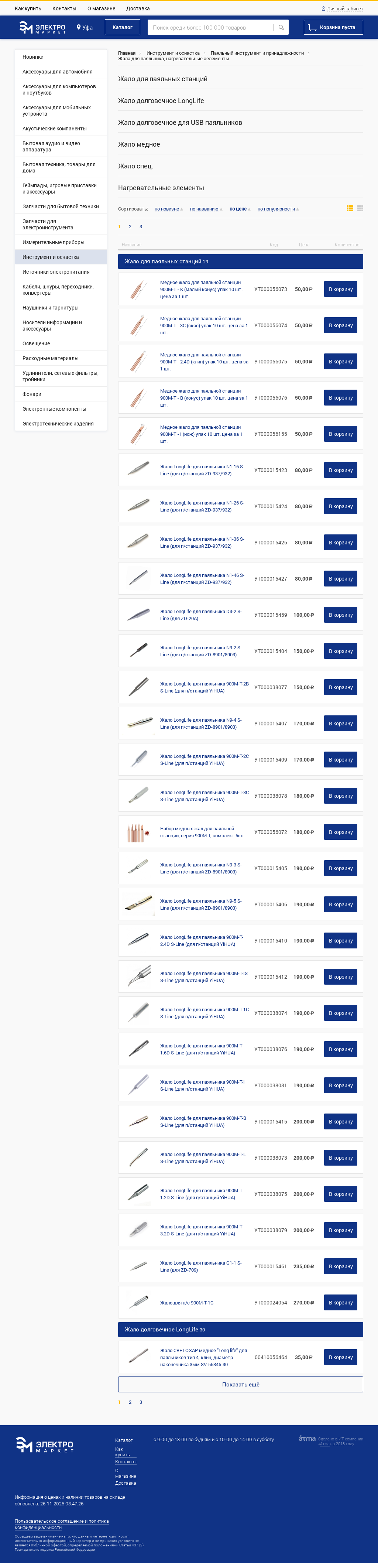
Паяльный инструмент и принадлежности (257, 52)
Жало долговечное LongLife (161, 100)
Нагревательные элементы (161, 188)
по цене (238, 209)
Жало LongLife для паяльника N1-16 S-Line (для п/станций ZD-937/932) (202, 470)
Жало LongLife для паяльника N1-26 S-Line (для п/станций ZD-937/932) (202, 506)
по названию (204, 209)
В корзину (341, 289)
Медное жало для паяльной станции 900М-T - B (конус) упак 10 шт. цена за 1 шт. (204, 397)
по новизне (167, 209)
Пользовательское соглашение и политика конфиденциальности (62, 1524)
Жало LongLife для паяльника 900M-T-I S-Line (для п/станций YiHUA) (202, 1085)
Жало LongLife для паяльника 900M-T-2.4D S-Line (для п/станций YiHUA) (201, 940)
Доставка (138, 8)
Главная (126, 52)
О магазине (101, 8)
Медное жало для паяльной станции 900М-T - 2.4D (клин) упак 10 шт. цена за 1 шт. (204, 361)
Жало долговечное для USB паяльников (180, 122)
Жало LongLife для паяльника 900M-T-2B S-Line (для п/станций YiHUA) (204, 687)
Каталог (123, 27)
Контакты (64, 8)
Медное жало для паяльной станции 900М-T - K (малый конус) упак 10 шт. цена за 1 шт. (201, 289)
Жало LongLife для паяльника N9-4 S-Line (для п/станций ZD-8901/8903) (201, 723)
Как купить (28, 8)
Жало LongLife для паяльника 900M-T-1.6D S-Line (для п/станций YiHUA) (201, 1049)
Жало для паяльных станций (162, 79)
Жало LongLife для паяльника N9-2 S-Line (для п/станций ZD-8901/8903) (201, 651)
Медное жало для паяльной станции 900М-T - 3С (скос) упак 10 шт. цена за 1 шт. (204, 325)
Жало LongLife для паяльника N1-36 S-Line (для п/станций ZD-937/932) (202, 542)
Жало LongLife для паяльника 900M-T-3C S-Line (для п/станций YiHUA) (204, 796)
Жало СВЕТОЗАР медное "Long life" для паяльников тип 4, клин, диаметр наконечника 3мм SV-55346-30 (203, 1357)
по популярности (276, 209)
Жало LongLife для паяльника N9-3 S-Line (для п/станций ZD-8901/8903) (201, 868)
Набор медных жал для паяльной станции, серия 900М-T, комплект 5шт (202, 832)
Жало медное (139, 144)
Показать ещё (241, 1384)
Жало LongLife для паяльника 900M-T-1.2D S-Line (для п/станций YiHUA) (201, 1194)
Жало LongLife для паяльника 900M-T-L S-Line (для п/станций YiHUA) (203, 1157)
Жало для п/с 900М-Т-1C (186, 1302)
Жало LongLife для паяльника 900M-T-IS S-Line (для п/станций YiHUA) (204, 977)
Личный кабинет (345, 8)
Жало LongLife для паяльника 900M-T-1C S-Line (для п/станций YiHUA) (204, 1013)
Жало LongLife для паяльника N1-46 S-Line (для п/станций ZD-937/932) (202, 578)
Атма (325, 1443)
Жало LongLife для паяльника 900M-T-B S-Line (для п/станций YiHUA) (203, 1121)
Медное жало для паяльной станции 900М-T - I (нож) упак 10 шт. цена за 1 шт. (201, 434)
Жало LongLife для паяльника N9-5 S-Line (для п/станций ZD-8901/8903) (201, 904)
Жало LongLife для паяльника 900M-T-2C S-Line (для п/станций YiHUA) (204, 759)
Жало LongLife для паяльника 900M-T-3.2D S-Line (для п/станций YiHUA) (201, 1230)
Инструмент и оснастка (173, 52)
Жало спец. (136, 166)
